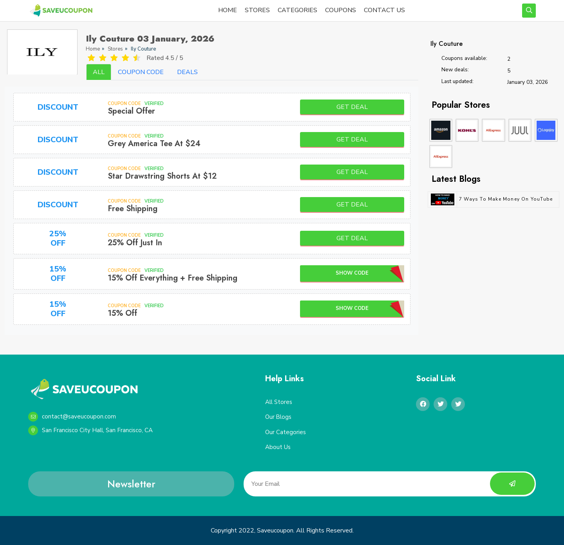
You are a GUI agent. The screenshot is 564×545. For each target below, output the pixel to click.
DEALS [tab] (187, 72)
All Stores (278, 402)
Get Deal (352, 107)
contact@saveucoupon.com (72, 417)
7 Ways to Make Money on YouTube (506, 199)
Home (93, 49)
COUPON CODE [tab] (141, 72)
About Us (278, 447)
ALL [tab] (99, 72)
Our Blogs (278, 417)
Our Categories (285, 432)
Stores (115, 49)
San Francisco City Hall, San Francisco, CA (90, 430)
